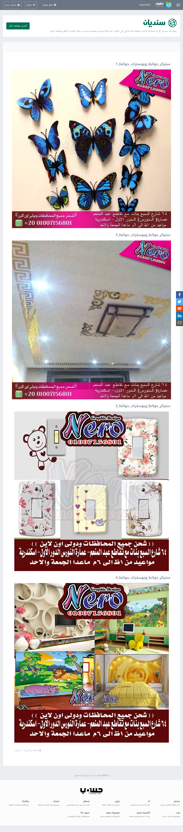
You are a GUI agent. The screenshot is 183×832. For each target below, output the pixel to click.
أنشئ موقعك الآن (18, 26)
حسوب (77, 775)
